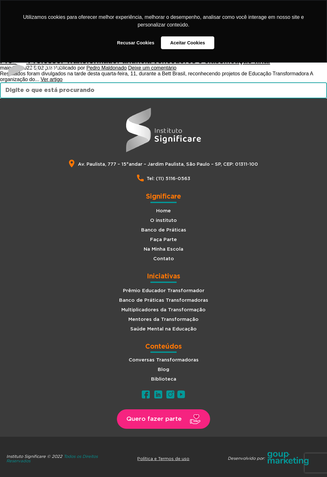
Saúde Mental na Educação (163, 329)
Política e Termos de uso (163, 458)
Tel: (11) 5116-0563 (168, 178)
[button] (163, 419)
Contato (163, 258)
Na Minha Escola (163, 249)
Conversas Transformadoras (164, 360)
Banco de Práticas (163, 230)
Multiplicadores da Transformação (163, 309)
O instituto (163, 220)
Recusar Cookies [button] (136, 42)
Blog (163, 369)
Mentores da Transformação (163, 319)
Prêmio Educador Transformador (163, 290)
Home (163, 210)
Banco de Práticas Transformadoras (163, 300)
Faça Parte (163, 239)
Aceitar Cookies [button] (187, 42)
